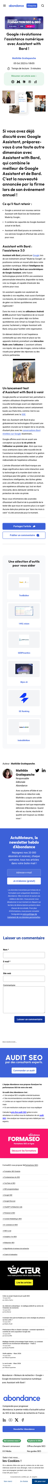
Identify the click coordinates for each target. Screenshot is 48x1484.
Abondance (7, 1375)
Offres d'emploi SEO (36, 1446)
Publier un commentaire (24, 535)
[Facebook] (23, 1420)
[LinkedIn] (4, 1420)
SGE (23, 414)
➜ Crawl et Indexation (10, 1254)
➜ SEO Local (7, 1231)
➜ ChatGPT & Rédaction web (12, 1207)
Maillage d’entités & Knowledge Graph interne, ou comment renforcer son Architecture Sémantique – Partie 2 (23, 1343)
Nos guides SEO (34, 1451)
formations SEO (31, 1165)
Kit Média (7, 1451)
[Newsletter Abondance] (24, 1429)
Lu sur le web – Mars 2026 (12, 1363)
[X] (16, 1420)
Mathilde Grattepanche (25, 772)
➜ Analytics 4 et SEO (10, 1237)
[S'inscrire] (31, 5)
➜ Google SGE (7, 1195)
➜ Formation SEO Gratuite (11, 1171)
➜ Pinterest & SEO (9, 1213)
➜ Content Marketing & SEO (12, 1219)
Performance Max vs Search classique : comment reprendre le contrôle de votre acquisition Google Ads (23, 1331)
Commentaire (9, 985)
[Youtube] (10, 1420)
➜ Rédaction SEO (8, 1243)
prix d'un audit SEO (18, 1112)
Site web (7, 973)
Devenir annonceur (11, 1446)
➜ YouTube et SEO (9, 1183)
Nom (6, 950)
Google (36, 255)
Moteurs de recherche (24, 1375)
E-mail (6, 962)
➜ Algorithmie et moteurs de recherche (16, 1248)
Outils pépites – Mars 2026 (12, 1353)
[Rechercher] (42, 5)
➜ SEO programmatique (11, 1189)
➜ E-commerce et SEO (10, 1225)
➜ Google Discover (9, 1201)
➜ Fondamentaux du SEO (11, 1177)
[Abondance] (16, 5)
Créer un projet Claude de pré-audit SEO (16, 1296)
